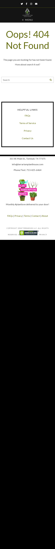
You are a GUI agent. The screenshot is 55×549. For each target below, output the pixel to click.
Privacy (27, 130)
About (45, 215)
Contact (36, 215)
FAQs (27, 115)
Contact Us (27, 138)
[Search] (51, 80)
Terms (27, 215)
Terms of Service (27, 123)
